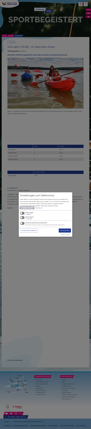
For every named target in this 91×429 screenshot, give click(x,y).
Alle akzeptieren (65, 230)
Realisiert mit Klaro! (65, 234)
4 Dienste (28, 219)
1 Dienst (28, 214)
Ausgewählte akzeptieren (29, 230)
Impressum (38, 208)
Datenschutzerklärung (27, 208)
